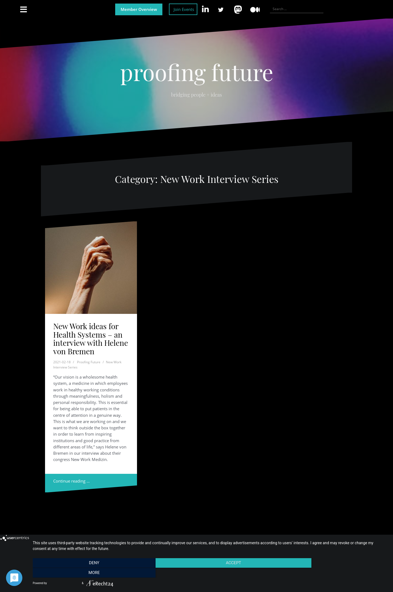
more (334, 573)
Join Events (184, 9)
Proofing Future (88, 362)
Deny (86, 573)
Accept (210, 573)
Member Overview (139, 9)
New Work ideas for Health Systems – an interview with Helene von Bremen (90, 338)
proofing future (196, 72)
